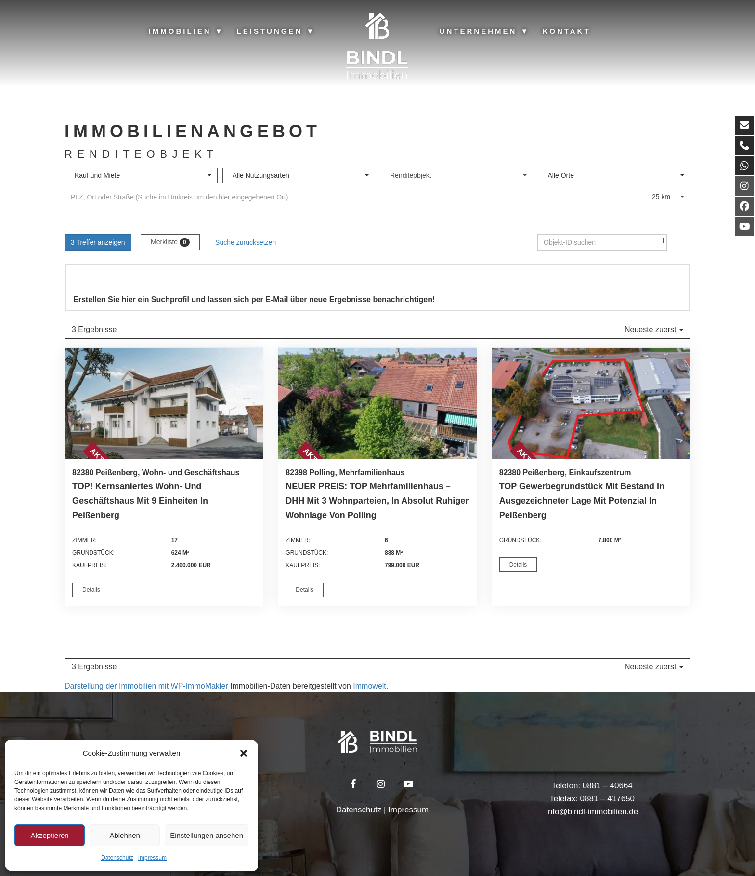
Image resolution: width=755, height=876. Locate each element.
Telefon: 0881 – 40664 (592, 785)
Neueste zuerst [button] (654, 329)
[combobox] (141, 175)
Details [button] (91, 589)
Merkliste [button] (170, 242)
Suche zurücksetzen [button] (245, 242)
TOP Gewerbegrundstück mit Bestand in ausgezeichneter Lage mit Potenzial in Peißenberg (581, 500)
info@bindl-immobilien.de (592, 811)
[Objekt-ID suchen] (673, 240)
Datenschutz (117, 857)
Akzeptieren (49, 835)
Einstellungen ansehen (206, 835)
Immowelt (369, 686)
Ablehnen (124, 835)
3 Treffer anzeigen (98, 242)
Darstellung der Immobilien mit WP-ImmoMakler (146, 686)
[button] (243, 753)
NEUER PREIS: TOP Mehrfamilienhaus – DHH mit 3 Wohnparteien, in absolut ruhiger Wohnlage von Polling (377, 500)
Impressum (152, 857)
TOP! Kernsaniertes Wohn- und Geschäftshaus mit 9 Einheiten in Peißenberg (140, 500)
